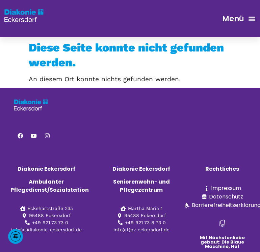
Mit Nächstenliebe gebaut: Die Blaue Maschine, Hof (222, 242)
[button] (251, 18)
